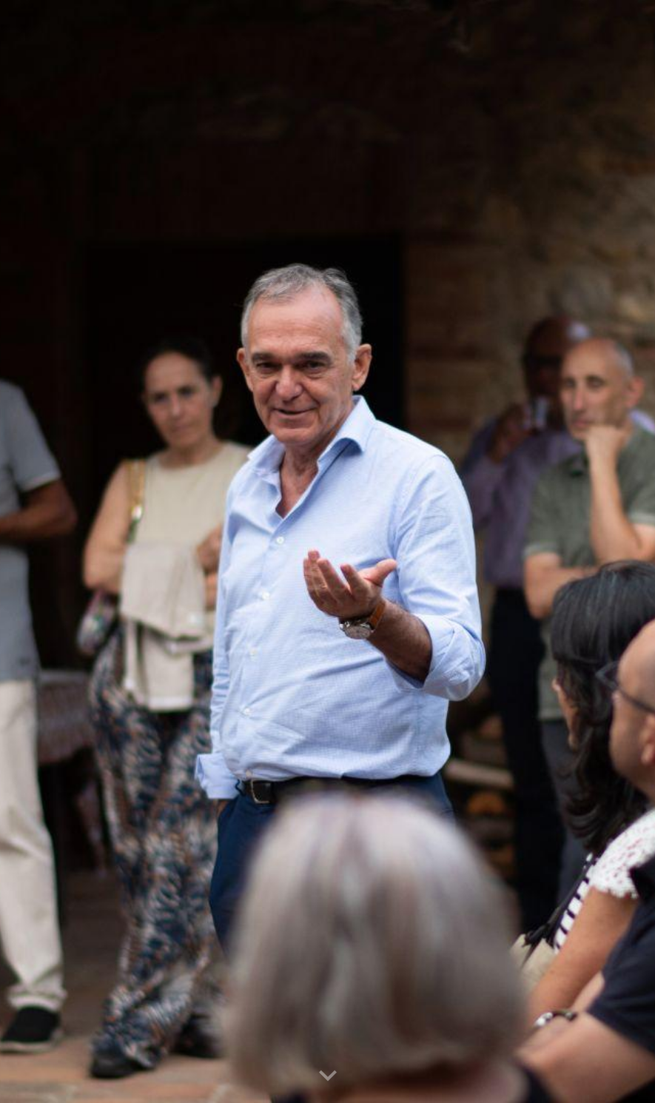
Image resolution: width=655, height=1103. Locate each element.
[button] (328, 1076)
